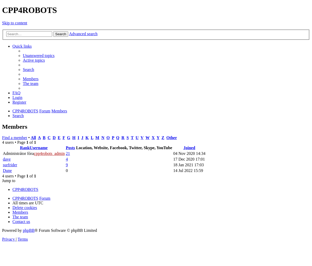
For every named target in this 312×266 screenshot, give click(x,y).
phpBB (28, 230)
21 (68, 153)
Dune (7, 170)
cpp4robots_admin (49, 153)
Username (38, 148)
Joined (189, 148)
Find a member (14, 137)
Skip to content (14, 23)
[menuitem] (38, 55)
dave (7, 159)
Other (171, 137)
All (33, 137)
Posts (70, 148)
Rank (25, 148)
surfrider (10, 165)
